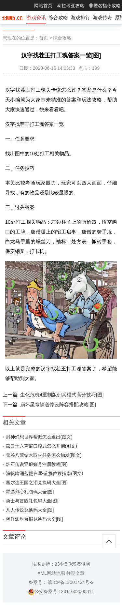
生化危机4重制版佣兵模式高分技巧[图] (62, 394)
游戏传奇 (102, 17)
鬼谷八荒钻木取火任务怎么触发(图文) (44, 455)
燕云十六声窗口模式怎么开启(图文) (41, 446)
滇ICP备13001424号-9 (70, 582)
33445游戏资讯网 (72, 564)
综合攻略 (58, 17)
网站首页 (43, 5)
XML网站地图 (51, 573)
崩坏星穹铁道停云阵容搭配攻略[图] (58, 404)
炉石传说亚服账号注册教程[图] (37, 464)
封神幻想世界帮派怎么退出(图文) (39, 436)
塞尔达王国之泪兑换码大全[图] (37, 482)
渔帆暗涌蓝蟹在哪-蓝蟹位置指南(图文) (44, 473)
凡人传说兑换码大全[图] (30, 509)
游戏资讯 (36, 17)
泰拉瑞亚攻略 (70, 5)
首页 (43, 37)
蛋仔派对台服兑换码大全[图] (34, 519)
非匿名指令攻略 (105, 5)
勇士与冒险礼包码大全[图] (32, 500)
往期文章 (75, 573)
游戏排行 (80, 17)
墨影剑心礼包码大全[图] (30, 491)
